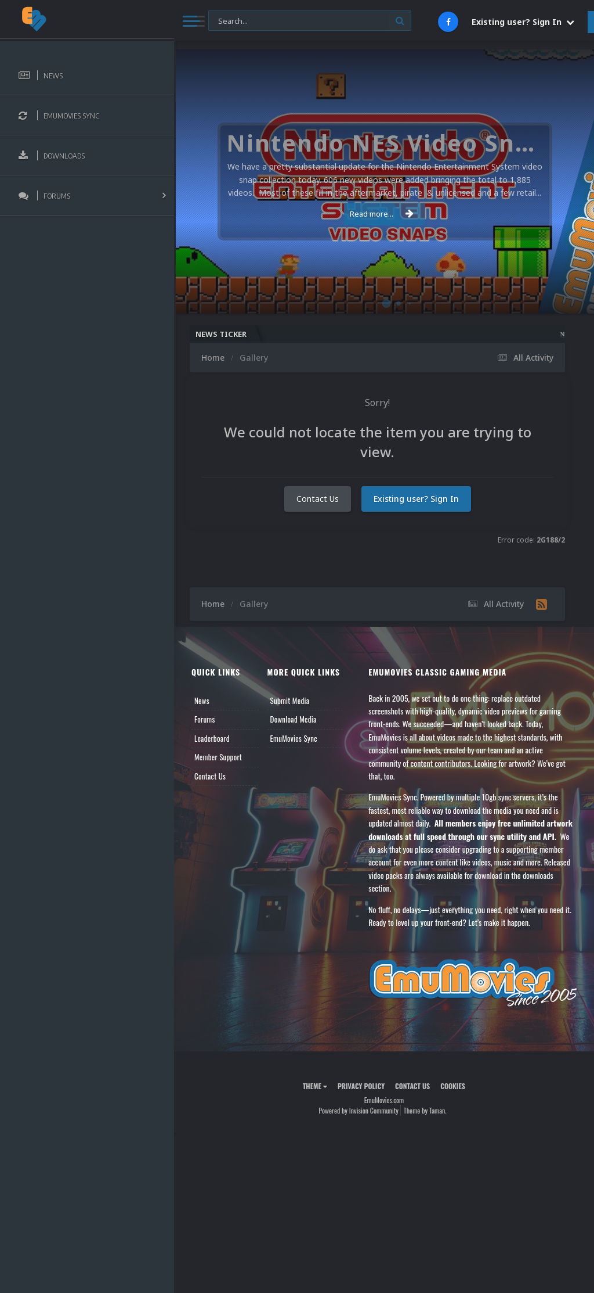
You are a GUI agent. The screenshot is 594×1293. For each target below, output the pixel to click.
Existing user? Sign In (523, 21)
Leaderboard (212, 738)
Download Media (293, 719)
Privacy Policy (361, 1086)
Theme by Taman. (425, 1110)
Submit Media (290, 700)
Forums (204, 719)
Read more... (382, 214)
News (201, 700)
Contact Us (317, 498)
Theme (315, 1086)
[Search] (310, 21)
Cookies (452, 1086)
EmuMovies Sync (293, 738)
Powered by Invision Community (358, 1110)
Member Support (218, 757)
